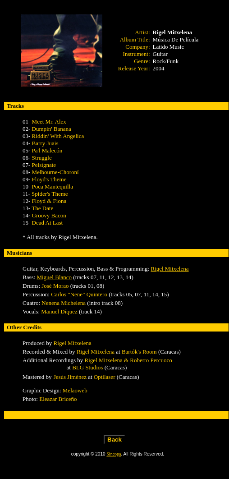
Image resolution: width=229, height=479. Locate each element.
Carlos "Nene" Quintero (79, 294)
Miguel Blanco (54, 277)
